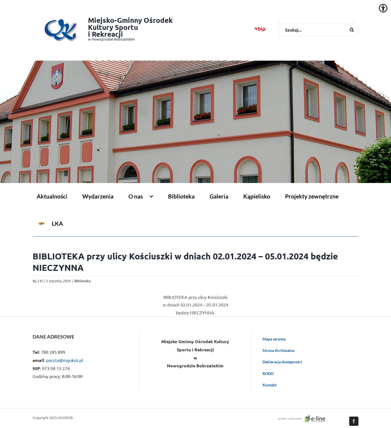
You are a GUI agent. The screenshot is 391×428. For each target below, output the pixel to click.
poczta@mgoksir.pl (64, 360)
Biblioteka (82, 280)
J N (39, 280)
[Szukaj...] (318, 29)
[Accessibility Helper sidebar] (383, 8)
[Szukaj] (351, 29)
